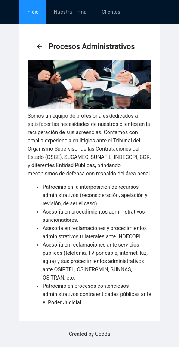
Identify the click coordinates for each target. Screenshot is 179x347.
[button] (40, 46)
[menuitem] (32, 12)
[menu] (89, 12)
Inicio (32, 12)
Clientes (111, 12)
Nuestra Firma (70, 12)
